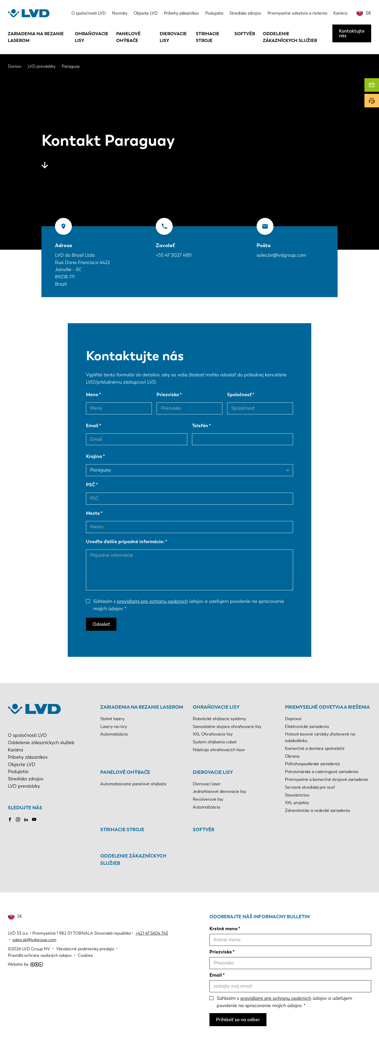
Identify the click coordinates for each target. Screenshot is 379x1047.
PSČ (90, 485)
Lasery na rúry (113, 726)
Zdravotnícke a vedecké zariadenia (317, 810)
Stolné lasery (112, 718)
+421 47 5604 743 (151, 933)
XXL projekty (297, 802)
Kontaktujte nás (352, 33)
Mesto (93, 513)
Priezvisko (168, 394)
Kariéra (340, 13)
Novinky (119, 13)
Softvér (244, 33)
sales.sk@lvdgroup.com (34, 939)
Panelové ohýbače (128, 37)
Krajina (94, 456)
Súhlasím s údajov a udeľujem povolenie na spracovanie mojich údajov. (188, 604)
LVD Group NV (36, 948)
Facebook (10, 819)
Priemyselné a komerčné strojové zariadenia (326, 779)
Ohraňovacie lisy (91, 37)
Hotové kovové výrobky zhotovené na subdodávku (320, 737)
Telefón (200, 425)
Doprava (293, 718)
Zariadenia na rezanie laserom (36, 37)
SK (368, 13)
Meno (92, 394)
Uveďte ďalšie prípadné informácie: (125, 541)
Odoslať (101, 624)
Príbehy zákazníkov (181, 13)
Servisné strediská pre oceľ (310, 787)
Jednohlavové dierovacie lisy (219, 791)
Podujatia (214, 13)
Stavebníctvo (297, 795)
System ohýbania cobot (215, 741)
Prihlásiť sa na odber (238, 1019)
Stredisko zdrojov (245, 13)
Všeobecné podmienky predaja (85, 948)
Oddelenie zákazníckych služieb (290, 37)
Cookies (85, 955)
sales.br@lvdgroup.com (281, 255)
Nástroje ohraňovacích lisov (219, 749)
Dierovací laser (207, 783)
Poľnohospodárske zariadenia (312, 763)
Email (92, 425)
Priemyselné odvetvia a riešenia (297, 13)
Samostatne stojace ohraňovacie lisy (227, 726)
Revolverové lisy (208, 799)
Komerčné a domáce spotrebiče (315, 748)
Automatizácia (114, 734)
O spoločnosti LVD (88, 13)
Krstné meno (223, 929)
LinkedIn (26, 819)
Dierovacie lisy (173, 37)
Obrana (292, 756)
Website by (25, 964)
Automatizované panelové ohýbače (133, 783)
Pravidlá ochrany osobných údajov (40, 955)
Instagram (18, 819)
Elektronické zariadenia (307, 726)
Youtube (34, 819)
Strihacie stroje (207, 37)
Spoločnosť (239, 394)
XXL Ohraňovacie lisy (213, 734)
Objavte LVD (146, 13)
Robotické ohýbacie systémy (219, 718)
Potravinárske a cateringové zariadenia (321, 771)
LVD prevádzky (24, 786)
